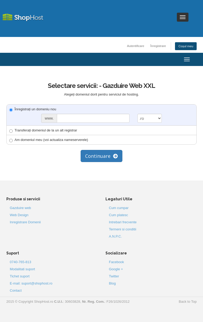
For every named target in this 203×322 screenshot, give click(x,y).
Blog (112, 283)
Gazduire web (20, 208)
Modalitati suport (22, 269)
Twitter (114, 276)
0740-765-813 (20, 262)
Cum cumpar (118, 208)
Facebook (116, 262)
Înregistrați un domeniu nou (32, 109)
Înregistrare (158, 46)
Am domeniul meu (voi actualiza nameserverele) (48, 140)
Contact (16, 290)
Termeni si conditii (122, 229)
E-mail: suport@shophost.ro (31, 283)
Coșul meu (185, 46)
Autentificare (135, 46)
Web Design (19, 215)
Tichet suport (20, 276)
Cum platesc (118, 215)
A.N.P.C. (115, 236)
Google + (116, 269)
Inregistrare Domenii (25, 222)
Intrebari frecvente (123, 222)
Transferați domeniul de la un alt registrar (43, 130)
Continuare (101, 156)
